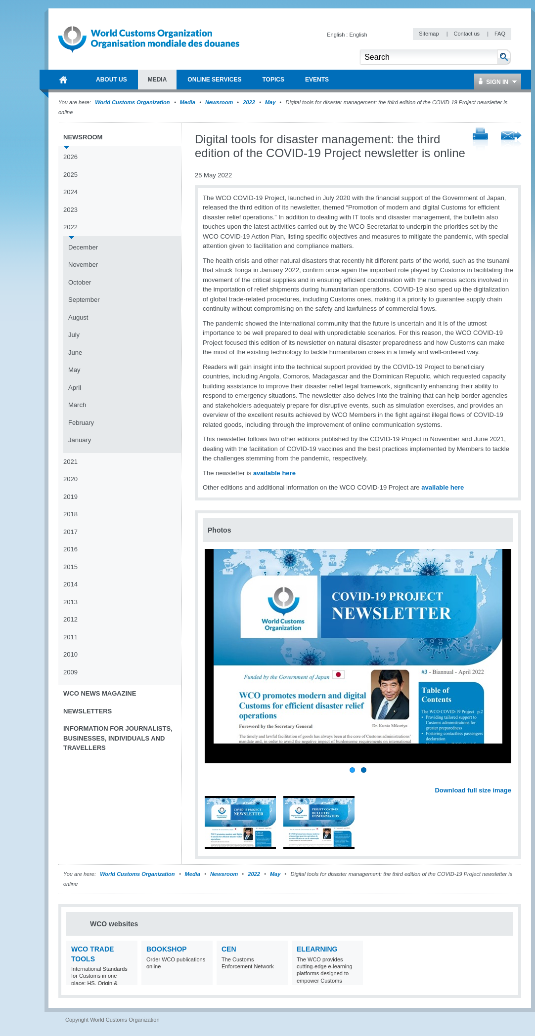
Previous (213, 780)
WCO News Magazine (99, 693)
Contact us (467, 34)
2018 (70, 514)
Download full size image (473, 790)
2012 (70, 619)
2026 (70, 157)
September (84, 299)
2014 (70, 584)
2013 (70, 602)
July (74, 334)
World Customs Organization (133, 102)
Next (509, 780)
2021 (70, 461)
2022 (249, 102)
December (83, 247)
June (75, 352)
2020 (70, 479)
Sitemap (429, 34)
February (81, 422)
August (78, 317)
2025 (70, 174)
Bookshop (166, 949)
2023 (70, 209)
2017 (70, 532)
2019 (70, 496)
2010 (70, 654)
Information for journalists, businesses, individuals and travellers (118, 738)
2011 (70, 637)
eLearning (317, 949)
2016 (70, 549)
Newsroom (219, 102)
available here (274, 473)
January (79, 440)
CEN (229, 949)
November (83, 264)
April (74, 387)
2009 (70, 672)
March (77, 405)
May (270, 102)
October (79, 282)
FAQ (499, 34)
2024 (70, 192)
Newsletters (87, 711)
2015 (70, 567)
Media (187, 102)
